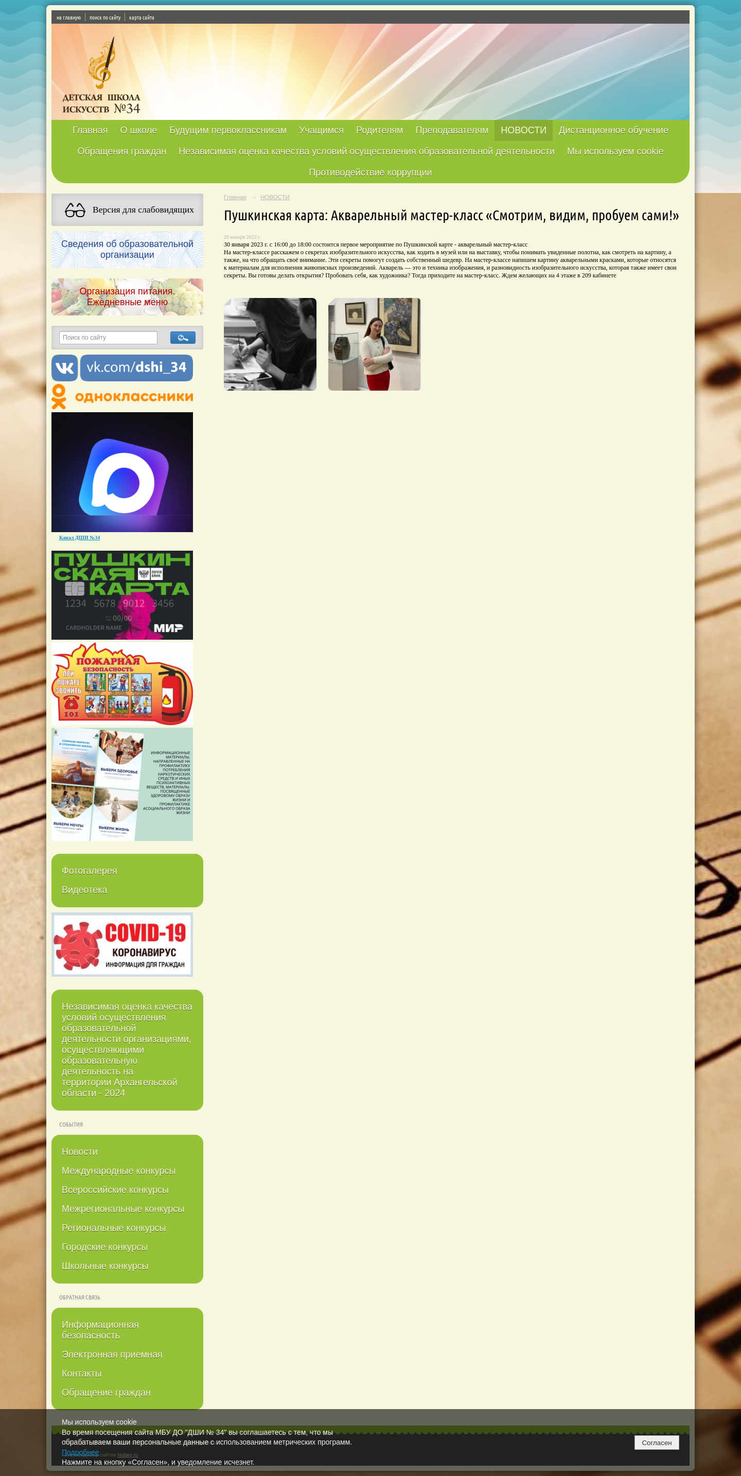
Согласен (657, 1443)
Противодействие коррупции (370, 172)
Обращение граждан (106, 1392)
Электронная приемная (112, 1354)
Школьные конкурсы (105, 1266)
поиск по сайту (105, 17)
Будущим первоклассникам (228, 130)
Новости (80, 1152)
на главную (69, 17)
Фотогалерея (89, 871)
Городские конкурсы (105, 1247)
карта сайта (141, 17)
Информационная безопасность (100, 1330)
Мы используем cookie (615, 151)
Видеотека (85, 890)
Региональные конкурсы (114, 1228)
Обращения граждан (121, 151)
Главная (90, 130)
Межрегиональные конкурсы (123, 1209)
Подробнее (80, 1452)
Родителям (379, 130)
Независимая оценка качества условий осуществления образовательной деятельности (367, 151)
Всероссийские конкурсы (115, 1190)
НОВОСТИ (523, 130)
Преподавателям (451, 130)
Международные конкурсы (118, 1171)
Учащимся (321, 130)
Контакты (82, 1373)
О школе (138, 130)
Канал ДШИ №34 (79, 537)
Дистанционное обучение (613, 130)
